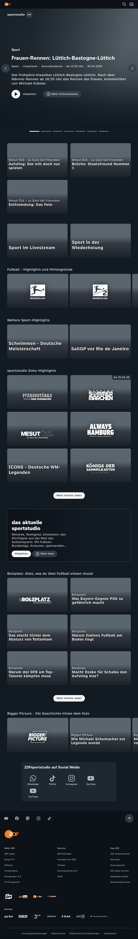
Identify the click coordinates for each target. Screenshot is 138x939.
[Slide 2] (46, 132)
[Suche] (124, 4)
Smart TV (9, 859)
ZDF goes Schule (119, 871)
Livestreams (11, 871)
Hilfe (60, 876)
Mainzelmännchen (120, 882)
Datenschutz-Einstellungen (85, 933)
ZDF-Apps (9, 854)
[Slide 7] (103, 132)
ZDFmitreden (64, 854)
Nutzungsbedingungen (34, 933)
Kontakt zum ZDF (66, 859)
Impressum (110, 933)
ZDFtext (8, 865)
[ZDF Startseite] (7, 4)
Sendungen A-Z (12, 876)
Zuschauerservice (67, 871)
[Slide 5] (80, 132)
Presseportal (117, 865)
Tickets (61, 865)
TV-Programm (12, 882)
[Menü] (131, 4)
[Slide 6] (92, 132)
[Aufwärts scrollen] (129, 818)
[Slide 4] (69, 132)
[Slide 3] (57, 132)
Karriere (115, 859)
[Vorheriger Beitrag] (5, 68)
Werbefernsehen (119, 876)
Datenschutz (58, 933)
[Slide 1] (34, 132)
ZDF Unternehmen (120, 854)
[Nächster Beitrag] (132, 68)
